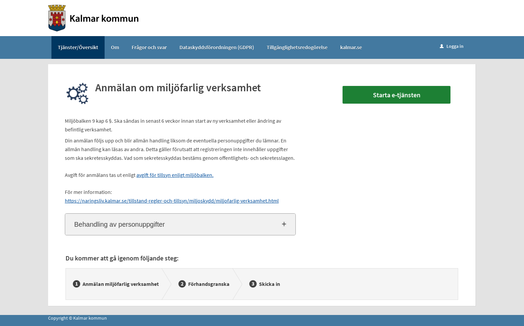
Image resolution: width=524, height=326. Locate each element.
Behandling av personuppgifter (119, 224)
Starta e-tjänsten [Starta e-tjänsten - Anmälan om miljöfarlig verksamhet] (396, 95)
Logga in (452, 46)
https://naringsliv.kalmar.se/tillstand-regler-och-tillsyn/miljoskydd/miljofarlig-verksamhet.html (172, 200)
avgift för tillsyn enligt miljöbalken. (175, 175)
